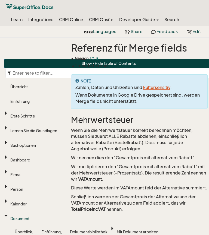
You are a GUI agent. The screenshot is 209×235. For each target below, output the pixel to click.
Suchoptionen (23, 145)
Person (16, 189)
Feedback (164, 31)
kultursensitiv (156, 87)
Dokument (20, 218)
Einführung (20, 101)
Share (134, 31)
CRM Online (71, 19)
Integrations (40, 19)
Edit (194, 31)
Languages (100, 31)
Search (171, 19)
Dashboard (20, 160)
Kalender (18, 204)
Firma (15, 174)
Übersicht (19, 86)
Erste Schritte (22, 116)
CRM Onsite (101, 19)
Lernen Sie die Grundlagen (33, 130)
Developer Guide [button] (139, 19)
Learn (17, 19)
